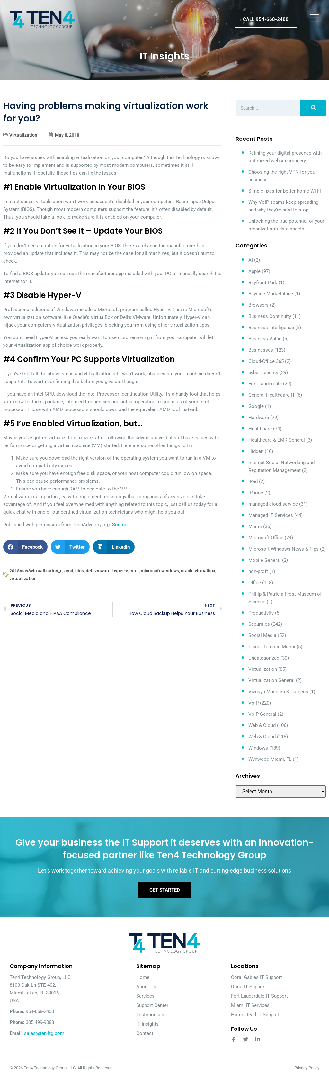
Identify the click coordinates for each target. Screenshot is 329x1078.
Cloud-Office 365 (266, 361)
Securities (259, 624)
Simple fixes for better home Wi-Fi (284, 191)
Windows (258, 748)
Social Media (262, 635)
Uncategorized (263, 658)
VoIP (253, 703)
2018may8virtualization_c (35, 570)
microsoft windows (160, 570)
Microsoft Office (265, 538)
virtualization (23, 578)
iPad (253, 481)
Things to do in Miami (271, 647)
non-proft (258, 571)
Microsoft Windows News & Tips (283, 549)
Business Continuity (269, 316)
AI (250, 260)
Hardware (258, 417)
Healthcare (260, 429)
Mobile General (264, 560)
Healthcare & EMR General (276, 440)
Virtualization (23, 135)
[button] (25, 547)
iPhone (255, 493)
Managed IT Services (270, 515)
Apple (254, 271)
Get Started (164, 890)
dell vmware (98, 570)
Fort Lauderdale (265, 384)
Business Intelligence (271, 327)
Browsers (258, 305)
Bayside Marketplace (270, 294)
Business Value (264, 339)
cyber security (263, 372)
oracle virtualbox (198, 570)
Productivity (261, 613)
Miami (255, 526)
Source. (120, 524)
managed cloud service (273, 504)
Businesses (260, 350)
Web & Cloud (262, 725)
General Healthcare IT (271, 395)
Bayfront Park (262, 282)
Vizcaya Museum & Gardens (278, 692)
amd (68, 570)
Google (256, 406)
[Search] (313, 108)
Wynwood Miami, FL (269, 759)
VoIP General (262, 714)
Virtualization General (271, 680)
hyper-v (120, 570)
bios (79, 570)
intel (134, 570)
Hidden (255, 451)
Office (254, 583)
